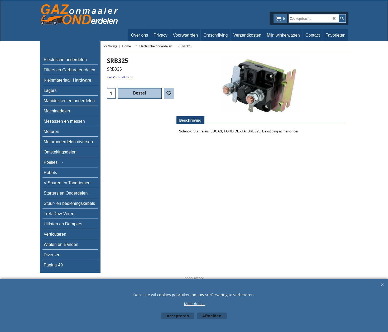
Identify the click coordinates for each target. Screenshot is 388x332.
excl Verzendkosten (120, 77)
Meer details (194, 303)
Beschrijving (190, 120)
